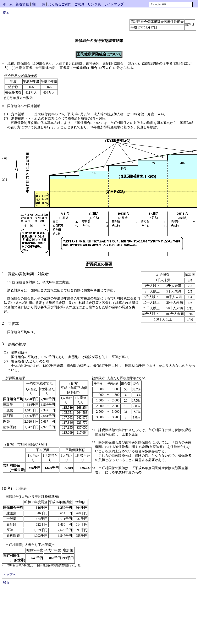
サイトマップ (114, 4)
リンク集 (94, 4)
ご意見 (79, 4)
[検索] (170, 4)
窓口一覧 (38, 4)
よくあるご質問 (59, 4)
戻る (6, 13)
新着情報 (22, 4)
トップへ (9, 574)
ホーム (8, 4)
